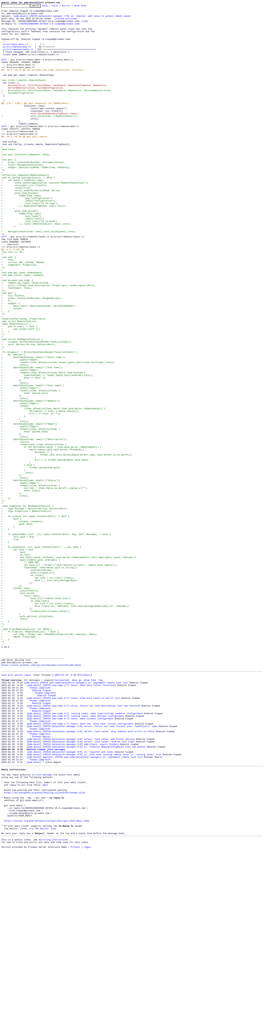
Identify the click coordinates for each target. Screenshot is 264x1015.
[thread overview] (66, 21)
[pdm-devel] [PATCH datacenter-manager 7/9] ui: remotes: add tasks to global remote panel (72, 18)
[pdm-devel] (34, 912)
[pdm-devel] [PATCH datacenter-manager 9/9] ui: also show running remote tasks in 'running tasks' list (94, 903)
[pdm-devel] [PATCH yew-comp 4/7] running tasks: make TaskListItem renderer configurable (85, 854)
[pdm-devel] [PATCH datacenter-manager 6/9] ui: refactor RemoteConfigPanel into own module (86, 894)
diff (4, 70)
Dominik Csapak (41, 826)
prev (10, 808)
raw (85, 24)
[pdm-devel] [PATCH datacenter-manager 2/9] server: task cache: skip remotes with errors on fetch (91, 876)
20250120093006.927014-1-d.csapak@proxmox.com (49, 27)
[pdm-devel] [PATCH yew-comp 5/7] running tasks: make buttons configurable (75, 857)
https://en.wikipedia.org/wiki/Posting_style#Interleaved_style (44, 948)
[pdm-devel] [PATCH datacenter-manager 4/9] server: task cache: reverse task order (81, 888)
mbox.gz (76, 814)
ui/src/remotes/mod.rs (17, 55)
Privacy (75, 1012)
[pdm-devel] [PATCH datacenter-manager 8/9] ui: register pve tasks (70, 900)
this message (44, 926)
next (4, 808)
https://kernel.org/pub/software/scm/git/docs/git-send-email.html (46, 982)
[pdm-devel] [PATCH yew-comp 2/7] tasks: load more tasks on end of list (73, 835)
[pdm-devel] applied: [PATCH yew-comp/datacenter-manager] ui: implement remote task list (85, 906)
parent (19, 808)
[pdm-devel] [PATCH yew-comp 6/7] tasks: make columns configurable (70, 860)
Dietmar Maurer (41, 882)
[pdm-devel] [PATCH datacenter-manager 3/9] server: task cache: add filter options (81, 885)
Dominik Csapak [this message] (46, 897)
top (101, 814)
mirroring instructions (53, 1003)
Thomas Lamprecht (40, 823)
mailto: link (48, 991)
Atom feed (85, 6)
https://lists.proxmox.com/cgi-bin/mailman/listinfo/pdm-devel (41, 797)
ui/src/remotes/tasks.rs (18, 58)
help (50, 6)
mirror (71, 6)
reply (27, 808)
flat (56, 814)
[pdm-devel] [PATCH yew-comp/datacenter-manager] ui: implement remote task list (76, 817)
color (60, 6)
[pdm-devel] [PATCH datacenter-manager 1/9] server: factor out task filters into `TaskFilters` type (92, 869)
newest (87, 808)
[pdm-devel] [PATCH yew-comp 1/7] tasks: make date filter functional (71, 820)
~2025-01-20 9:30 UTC (67, 808)
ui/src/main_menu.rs (15, 52)
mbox (45, 939)
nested (64, 814)
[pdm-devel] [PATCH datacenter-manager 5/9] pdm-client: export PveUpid (73, 891)
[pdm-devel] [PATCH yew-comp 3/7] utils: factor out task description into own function (83, 845)
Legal (87, 1012)
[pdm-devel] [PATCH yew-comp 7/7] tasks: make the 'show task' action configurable (80, 866)
